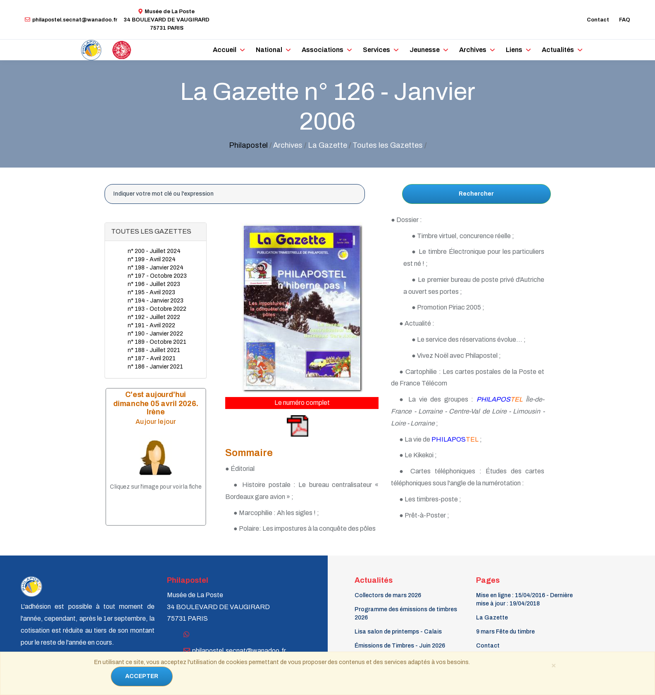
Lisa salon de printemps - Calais (398, 632)
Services (376, 49)
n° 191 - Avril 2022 (151, 325)
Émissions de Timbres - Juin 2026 (400, 646)
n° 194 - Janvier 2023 (155, 301)
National (269, 49)
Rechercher (476, 194)
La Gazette (492, 618)
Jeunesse (425, 49)
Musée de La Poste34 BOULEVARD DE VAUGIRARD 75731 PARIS (167, 20)
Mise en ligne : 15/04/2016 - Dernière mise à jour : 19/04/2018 (524, 599)
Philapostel (248, 145)
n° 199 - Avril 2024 (152, 259)
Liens (514, 49)
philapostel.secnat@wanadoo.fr (71, 20)
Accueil (224, 49)
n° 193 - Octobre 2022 (157, 309)
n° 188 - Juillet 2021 (154, 350)
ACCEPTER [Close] (141, 676)
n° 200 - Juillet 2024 (154, 251)
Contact (598, 20)
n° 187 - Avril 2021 (152, 358)
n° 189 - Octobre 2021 (157, 342)
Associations (322, 49)
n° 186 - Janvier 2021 (155, 367)
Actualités (558, 49)
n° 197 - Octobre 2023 (157, 276)
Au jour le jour (155, 421)
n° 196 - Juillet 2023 (154, 284)
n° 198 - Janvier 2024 (155, 268)
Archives (472, 49)
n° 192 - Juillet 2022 (154, 317)
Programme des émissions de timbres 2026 (406, 613)
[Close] (554, 664)
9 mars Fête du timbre (505, 632)
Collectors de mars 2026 (388, 595)
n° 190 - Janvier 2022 (155, 334)
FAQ (624, 20)
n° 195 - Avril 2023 (151, 292)
